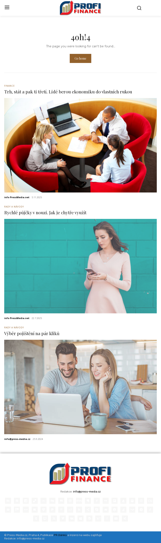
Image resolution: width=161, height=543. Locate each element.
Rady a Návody (14, 207)
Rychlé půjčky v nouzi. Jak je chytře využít (45, 212)
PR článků (60, 535)
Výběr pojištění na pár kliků (31, 333)
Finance (9, 86)
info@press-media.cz (17, 439)
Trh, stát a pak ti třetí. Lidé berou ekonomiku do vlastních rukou (68, 91)
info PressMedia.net (16, 197)
